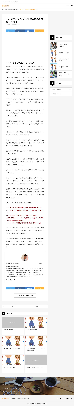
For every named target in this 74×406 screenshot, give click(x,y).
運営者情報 (4, 391)
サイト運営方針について (6, 385)
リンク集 (15, 388)
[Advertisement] (25, 47)
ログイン (68, 5)
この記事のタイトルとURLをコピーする (25, 295)
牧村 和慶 (9, 263)
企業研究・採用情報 (56, 89)
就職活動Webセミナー (16, 24)
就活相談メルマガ (17, 391)
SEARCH (72, 2)
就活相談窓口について (17, 385)
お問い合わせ (5, 388)
